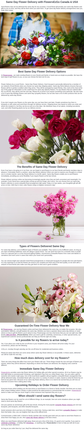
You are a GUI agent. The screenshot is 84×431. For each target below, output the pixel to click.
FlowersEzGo (5, 372)
